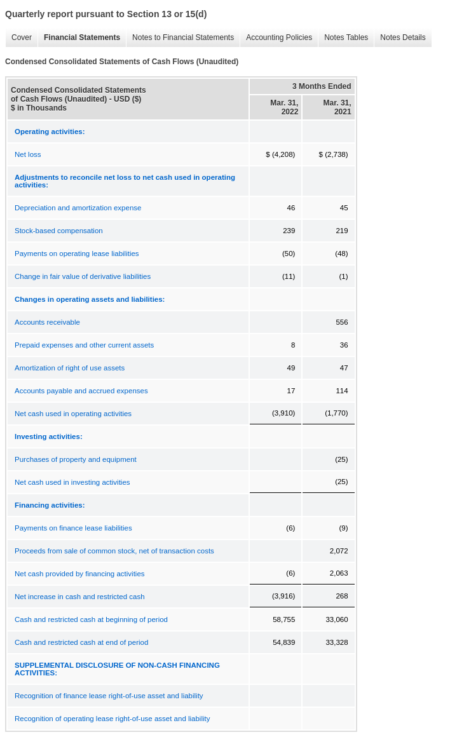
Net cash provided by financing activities (80, 574)
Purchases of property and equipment (76, 459)
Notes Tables (343, 38)
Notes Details (399, 38)
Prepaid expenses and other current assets (84, 345)
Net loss (28, 154)
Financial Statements (79, 38)
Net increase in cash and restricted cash (80, 596)
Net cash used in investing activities (72, 482)
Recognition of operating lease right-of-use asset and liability (112, 718)
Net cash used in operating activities (73, 413)
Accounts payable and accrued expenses (81, 391)
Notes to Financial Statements (180, 38)
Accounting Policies (276, 38)
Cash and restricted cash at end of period (81, 642)
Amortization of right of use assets (70, 368)
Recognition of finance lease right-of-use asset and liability (109, 696)
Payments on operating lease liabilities (77, 253)
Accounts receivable (47, 322)
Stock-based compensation (59, 230)
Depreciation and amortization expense (78, 208)
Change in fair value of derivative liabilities (83, 276)
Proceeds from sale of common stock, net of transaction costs (114, 551)
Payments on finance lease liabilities (73, 528)
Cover (18, 38)
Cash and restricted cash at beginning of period (91, 619)
